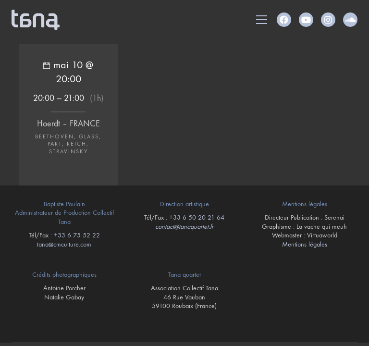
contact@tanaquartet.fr (184, 226)
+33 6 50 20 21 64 (196, 217)
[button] (261, 19)
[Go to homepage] (36, 20)
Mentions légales (304, 244)
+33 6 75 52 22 (77, 235)
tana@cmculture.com (64, 244)
